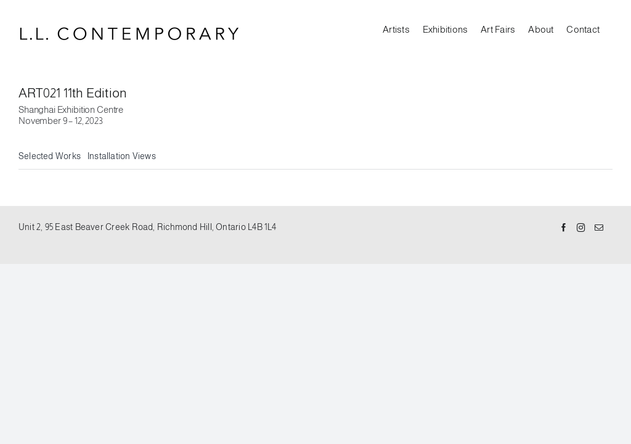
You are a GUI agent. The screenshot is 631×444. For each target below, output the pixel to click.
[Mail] (599, 228)
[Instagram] (581, 228)
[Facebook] (564, 228)
